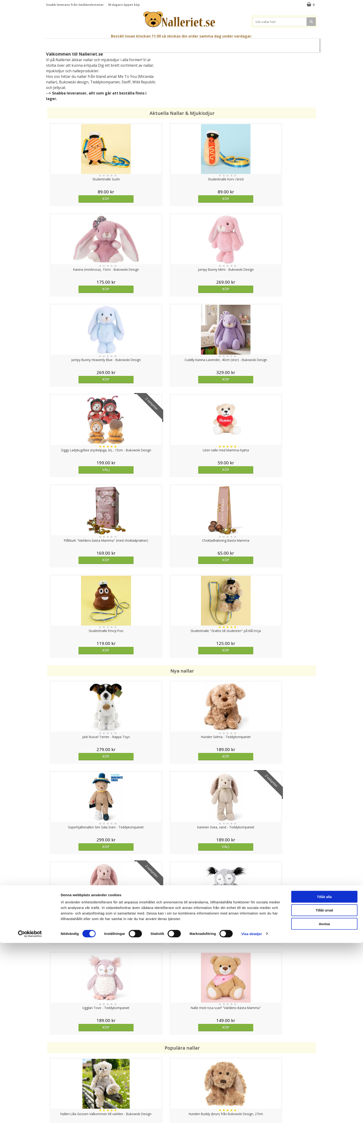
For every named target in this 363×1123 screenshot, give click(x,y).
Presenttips (206, 43)
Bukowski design (73, 82)
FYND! (299, 43)
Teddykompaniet (105, 82)
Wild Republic (144, 82)
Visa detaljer (251, 1114)
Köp (80, 198)
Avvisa (324, 1104)
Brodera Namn (248, 43)
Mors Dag (85, 43)
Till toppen (181, 1041)
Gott (226, 43)
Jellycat (59, 87)
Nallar (126, 43)
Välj (215, 289)
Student (105, 43)
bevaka (215, 772)
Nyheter (65, 43)
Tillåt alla (324, 1077)
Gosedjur (148, 43)
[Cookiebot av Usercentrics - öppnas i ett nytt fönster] (30, 1113)
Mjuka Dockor (176, 43)
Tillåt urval (324, 1090)
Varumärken (278, 43)
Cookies (52, 1057)
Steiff (126, 82)
